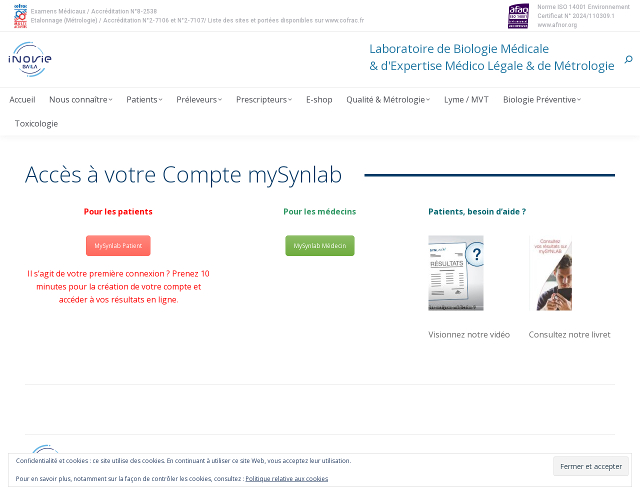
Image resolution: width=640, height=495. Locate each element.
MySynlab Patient (118, 246)
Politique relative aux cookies (287, 478)
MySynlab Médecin (320, 246)
